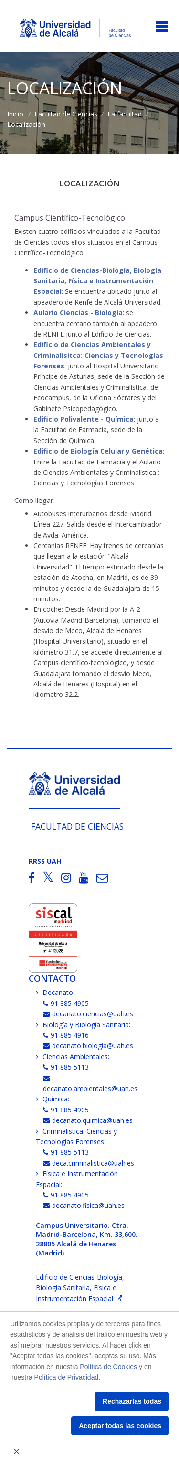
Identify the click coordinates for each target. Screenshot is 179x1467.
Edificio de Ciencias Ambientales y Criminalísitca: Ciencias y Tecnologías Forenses (98, 355)
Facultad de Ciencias (65, 113)
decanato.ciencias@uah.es (88, 1013)
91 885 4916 (66, 1035)
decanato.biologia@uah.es (88, 1045)
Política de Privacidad (66, 1377)
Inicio (15, 113)
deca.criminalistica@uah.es (88, 1163)
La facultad (124, 113)
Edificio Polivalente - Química (83, 419)
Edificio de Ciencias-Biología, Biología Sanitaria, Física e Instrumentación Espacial (97, 281)
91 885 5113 (66, 1066)
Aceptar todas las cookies (120, 1425)
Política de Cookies (108, 1366)
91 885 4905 (66, 1003)
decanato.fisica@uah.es (84, 1205)
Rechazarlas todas (132, 1401)
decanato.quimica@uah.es (88, 1120)
